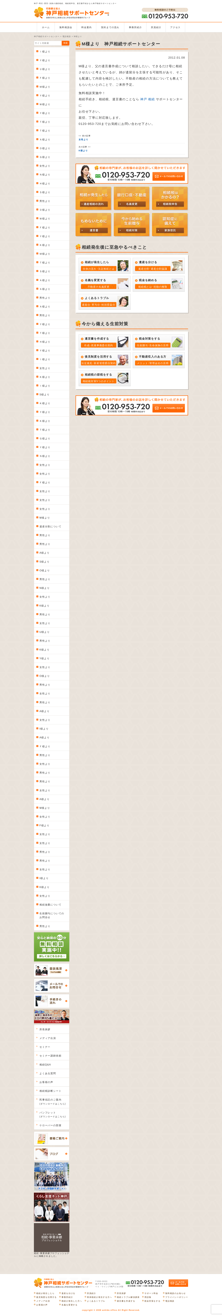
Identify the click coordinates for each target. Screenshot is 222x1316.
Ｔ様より (44, 122)
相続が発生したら (45, 1293)
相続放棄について (50, 904)
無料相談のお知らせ (175, 1293)
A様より (44, 552)
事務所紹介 (135, 27)
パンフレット (52, 1114)
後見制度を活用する (46, 1297)
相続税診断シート (50, 1091)
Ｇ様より (44, 157)
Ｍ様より (44, 87)
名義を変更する (70, 1305)
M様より (44, 517)
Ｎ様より (44, 174)
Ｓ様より (44, 192)
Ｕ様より (44, 69)
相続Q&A (45, 1064)
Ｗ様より (44, 104)
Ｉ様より (44, 51)
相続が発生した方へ (72, 1301)
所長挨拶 (44, 1029)
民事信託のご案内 (52, 1101)
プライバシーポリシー (176, 1297)
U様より (44, 632)
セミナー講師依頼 (50, 1055)
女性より (44, 166)
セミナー (44, 1047)
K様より (44, 605)
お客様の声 (46, 1082)
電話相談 (169, 1301)
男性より (44, 201)
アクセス (175, 27)
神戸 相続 (147, 99)
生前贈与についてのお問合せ (51, 915)
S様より (44, 394)
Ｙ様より (44, 60)
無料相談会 (65, 27)
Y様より (44, 658)
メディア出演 (47, 1038)
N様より (44, 588)
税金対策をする (152, 1301)
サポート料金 (151, 1293)
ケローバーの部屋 (50, 1125)
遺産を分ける (68, 1293)
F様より (44, 825)
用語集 (147, 1297)
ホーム (46, 27)
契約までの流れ (110, 27)
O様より (44, 570)
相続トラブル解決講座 (128, 1297)
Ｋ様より (44, 245)
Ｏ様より (44, 148)
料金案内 (86, 27)
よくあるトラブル (96, 1301)
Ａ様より (44, 139)
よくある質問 (47, 1073)
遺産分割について (50, 526)
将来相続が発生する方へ (99, 1297)
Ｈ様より (44, 183)
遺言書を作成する (126, 1301)
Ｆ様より (44, 78)
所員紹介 (156, 27)
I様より (44, 728)
